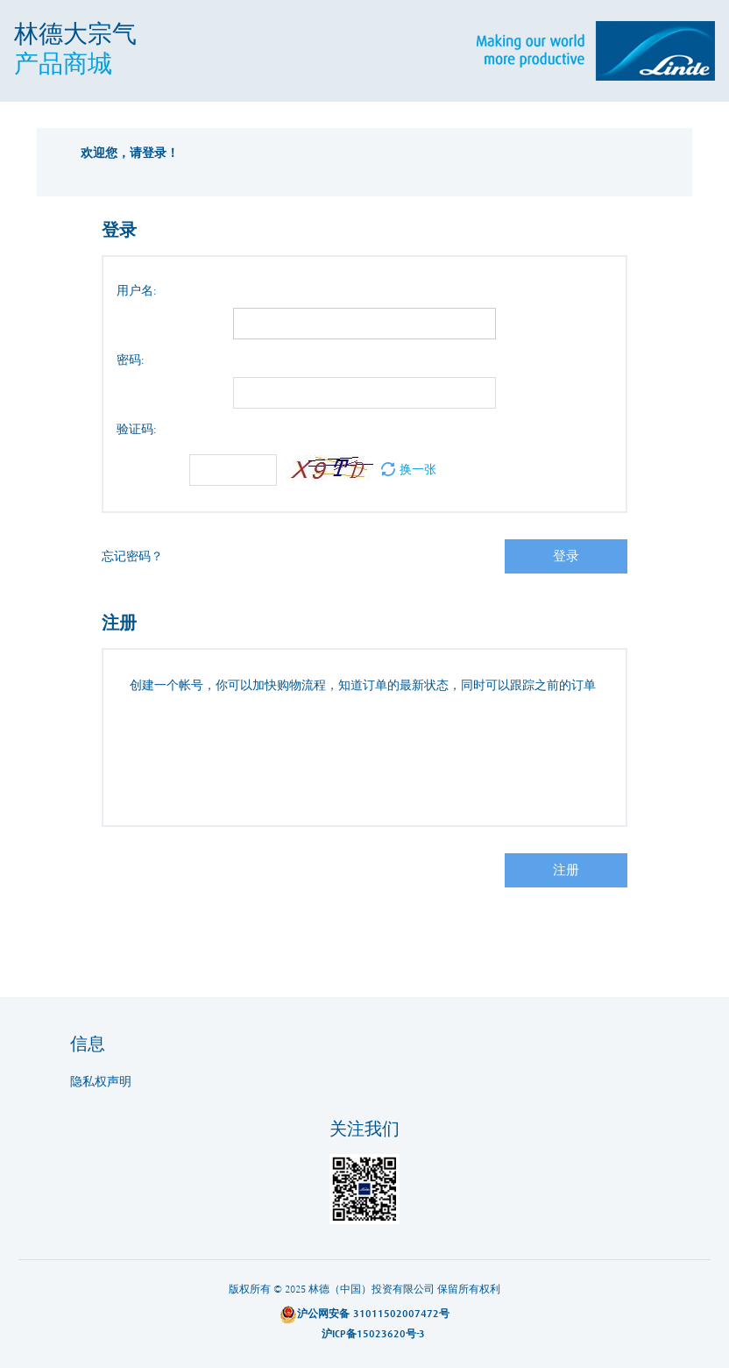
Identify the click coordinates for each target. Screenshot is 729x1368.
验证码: (137, 430)
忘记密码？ (132, 557)
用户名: (137, 291)
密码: (131, 360)
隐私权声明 (100, 1082)
